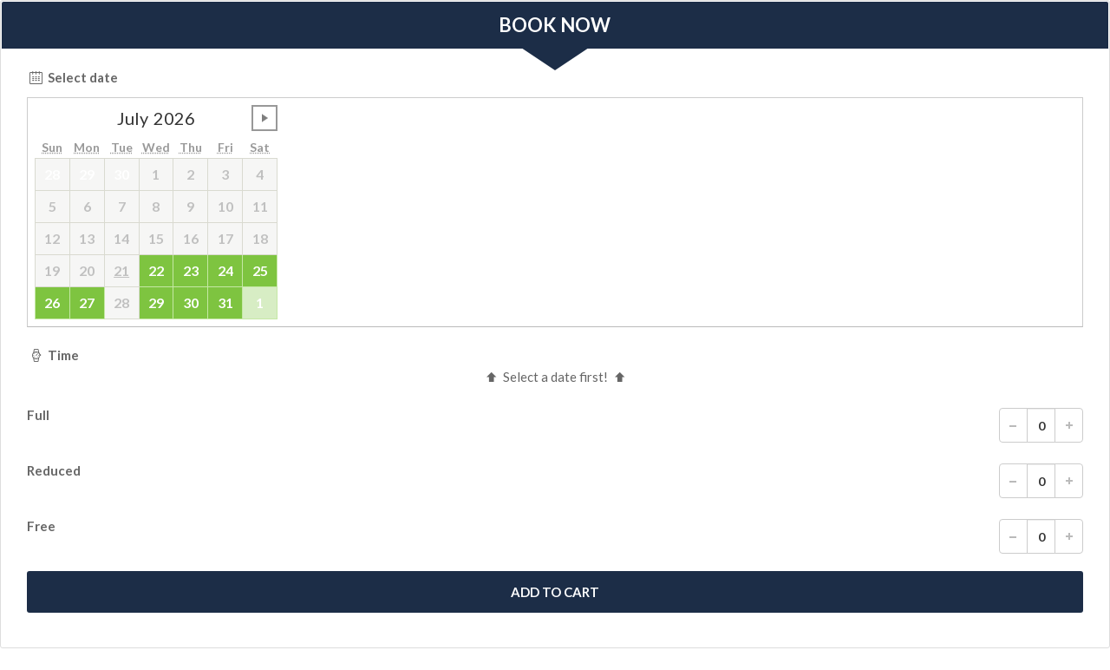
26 (52, 302)
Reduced (555, 480)
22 (156, 270)
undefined (264, 118)
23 (191, 270)
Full (555, 425)
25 (260, 270)
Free (555, 536)
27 (87, 302)
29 (156, 302)
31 (225, 302)
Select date (72, 77)
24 (225, 270)
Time (53, 355)
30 (191, 302)
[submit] (555, 592)
